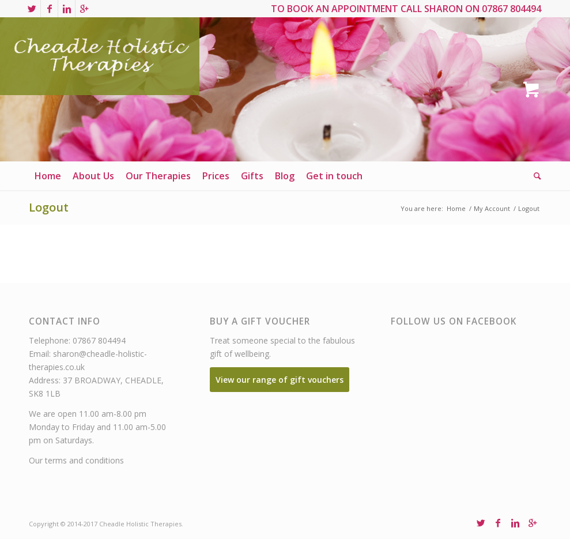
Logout (49, 207)
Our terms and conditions (76, 460)
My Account (492, 208)
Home (456, 208)
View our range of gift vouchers (279, 379)
